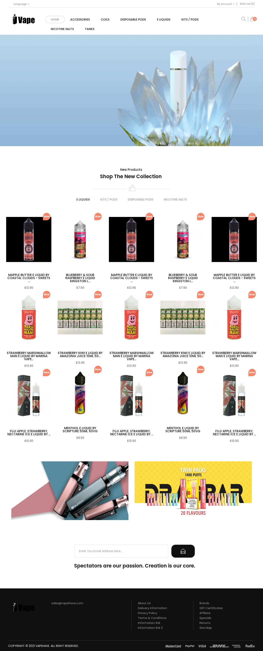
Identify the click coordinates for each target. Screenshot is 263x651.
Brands (204, 603)
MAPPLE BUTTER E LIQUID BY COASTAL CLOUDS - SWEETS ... (28, 278)
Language (21, 4)
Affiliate (205, 613)
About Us (144, 603)
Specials (205, 618)
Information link (149, 623)
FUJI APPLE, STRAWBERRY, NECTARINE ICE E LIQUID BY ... (28, 433)
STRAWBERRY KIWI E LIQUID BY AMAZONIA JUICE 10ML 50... (80, 354)
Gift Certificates (211, 608)
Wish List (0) (247, 4)
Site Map (206, 628)
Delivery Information (152, 608)
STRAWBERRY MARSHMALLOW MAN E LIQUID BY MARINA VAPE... (29, 356)
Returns (205, 623)
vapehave (42, 646)
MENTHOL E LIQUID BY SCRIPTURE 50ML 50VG (80, 429)
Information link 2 (150, 628)
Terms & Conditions (152, 618)
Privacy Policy (147, 613)
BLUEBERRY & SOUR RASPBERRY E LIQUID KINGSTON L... (80, 278)
